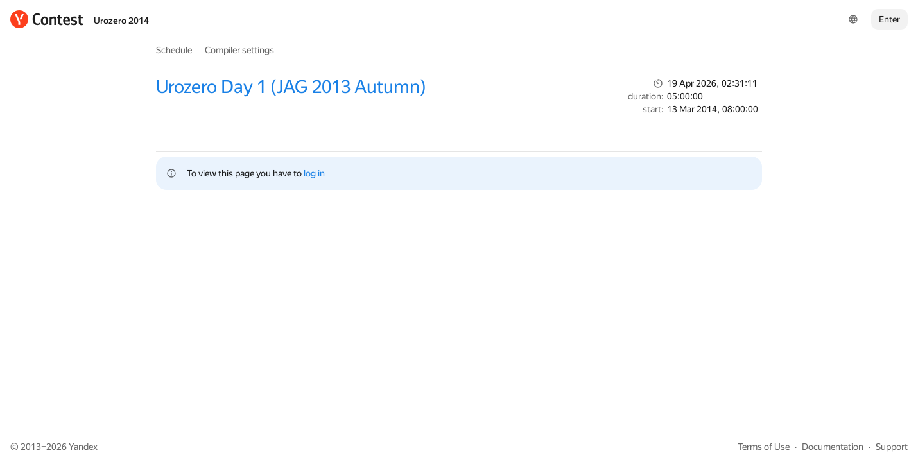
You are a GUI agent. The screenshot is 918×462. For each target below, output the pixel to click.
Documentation (832, 446)
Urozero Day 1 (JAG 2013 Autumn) (291, 87)
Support (892, 446)
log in (314, 173)
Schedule (174, 50)
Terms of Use (764, 446)
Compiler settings (239, 50)
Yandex (83, 446)
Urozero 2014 (121, 20)
